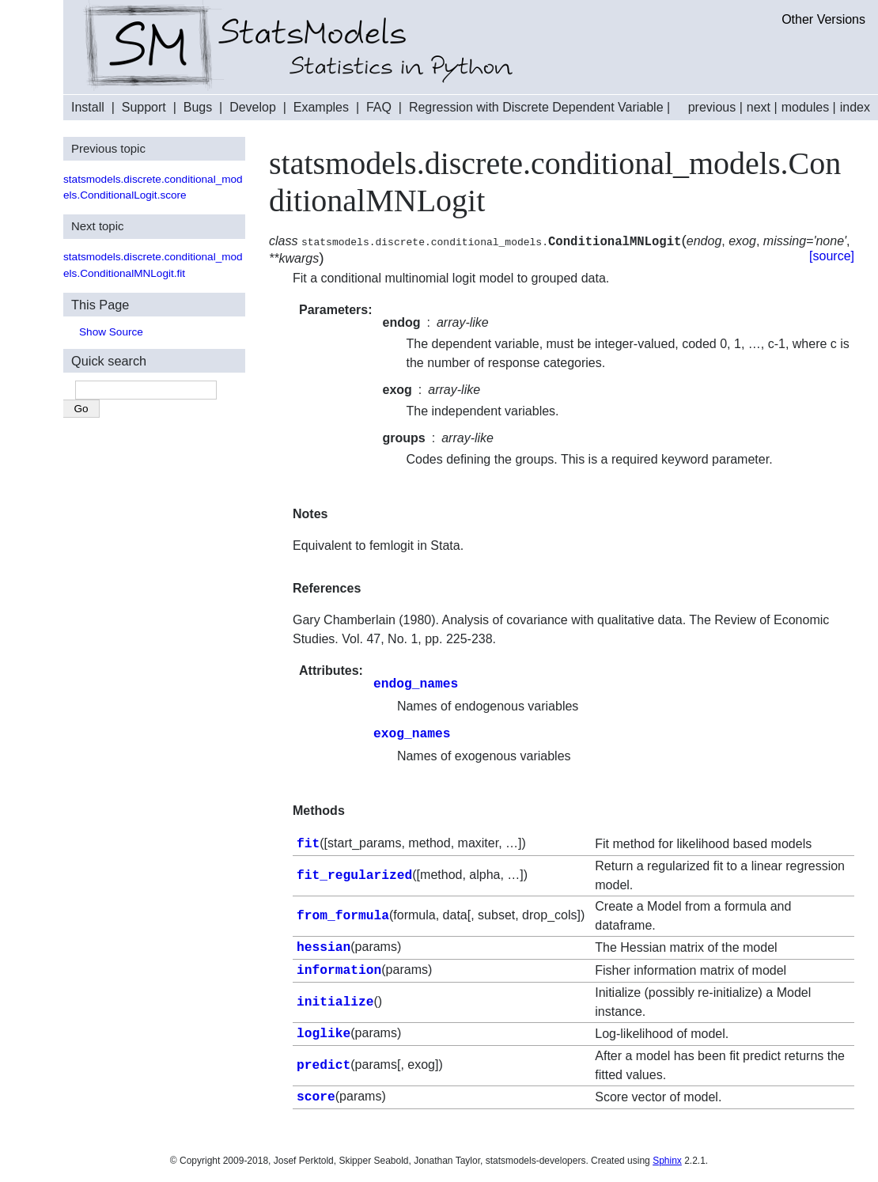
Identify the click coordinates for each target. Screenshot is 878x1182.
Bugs (198, 107)
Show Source (111, 332)
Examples (321, 107)
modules (805, 107)
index (855, 107)
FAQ (379, 107)
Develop (252, 107)
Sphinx (667, 1155)
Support (144, 107)
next (758, 107)
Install (87, 107)
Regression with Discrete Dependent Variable (536, 107)
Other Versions (823, 19)
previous (712, 107)
